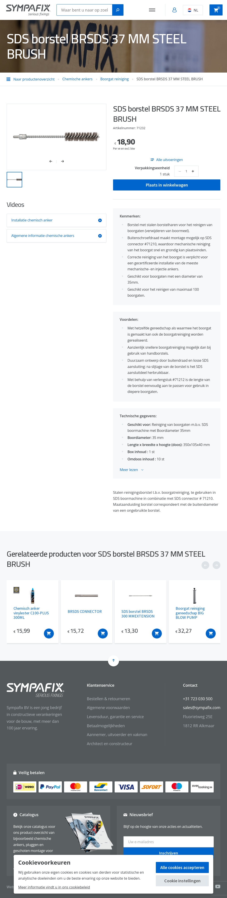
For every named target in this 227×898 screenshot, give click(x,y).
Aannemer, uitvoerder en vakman (117, 734)
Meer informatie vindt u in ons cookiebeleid (54, 887)
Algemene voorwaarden (108, 707)
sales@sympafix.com (201, 707)
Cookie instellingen (182, 880)
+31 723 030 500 (197, 698)
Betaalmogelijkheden (106, 725)
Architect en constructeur (109, 743)
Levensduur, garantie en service (115, 716)
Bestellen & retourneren (108, 698)
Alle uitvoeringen (167, 159)
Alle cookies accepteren (182, 867)
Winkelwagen (217, 9)
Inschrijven (168, 852)
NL (193, 10)
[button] (53, 161)
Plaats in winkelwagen (167, 185)
